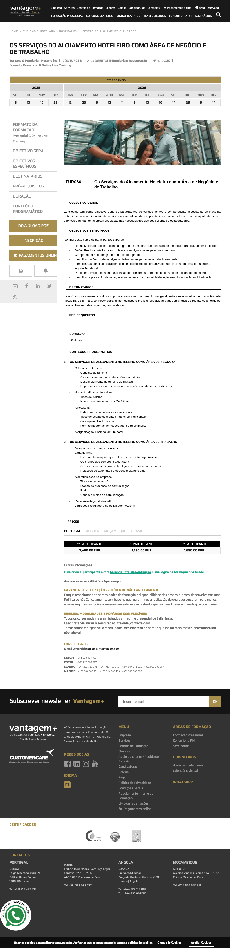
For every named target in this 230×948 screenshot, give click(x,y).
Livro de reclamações (133, 803)
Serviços (69, 8)
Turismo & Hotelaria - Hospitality (50, 31)
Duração (23, 196)
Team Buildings (155, 16)
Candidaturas (137, 8)
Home (13, 31)
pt (67, 784)
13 (28, 102)
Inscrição (33, 240)
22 (55, 102)
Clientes (110, 8)
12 (70, 102)
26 (188, 102)
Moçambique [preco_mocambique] (115, 531)
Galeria (122, 8)
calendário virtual (185, 770)
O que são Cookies (169, 942)
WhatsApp (183, 782)
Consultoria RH (180, 16)
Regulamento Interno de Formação (135, 796)
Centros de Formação (90, 8)
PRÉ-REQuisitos (28, 186)
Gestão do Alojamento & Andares (109, 31)
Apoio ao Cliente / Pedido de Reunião (138, 759)
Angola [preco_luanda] (92, 531)
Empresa (56, 8)
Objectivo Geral (29, 151)
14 (173, 102)
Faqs (121, 777)
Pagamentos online (134, 808)
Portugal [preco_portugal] (72, 531)
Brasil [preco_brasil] (137, 531)
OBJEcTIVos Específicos (24, 163)
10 (41, 102)
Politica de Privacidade (134, 782)
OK (215, 701)
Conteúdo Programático (28, 208)
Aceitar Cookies (201, 942)
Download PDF (33, 226)
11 (122, 102)
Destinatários (27, 176)
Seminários (203, 16)
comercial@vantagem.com (102, 649)
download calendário (188, 765)
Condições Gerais (130, 788)
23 (84, 102)
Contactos (153, 8)
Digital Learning (128, 16)
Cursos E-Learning (99, 16)
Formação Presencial (67, 16)
